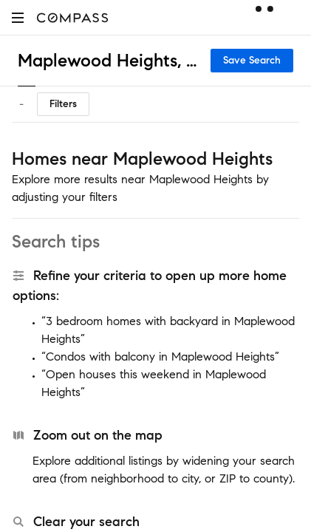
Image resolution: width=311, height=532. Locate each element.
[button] (17, 17)
